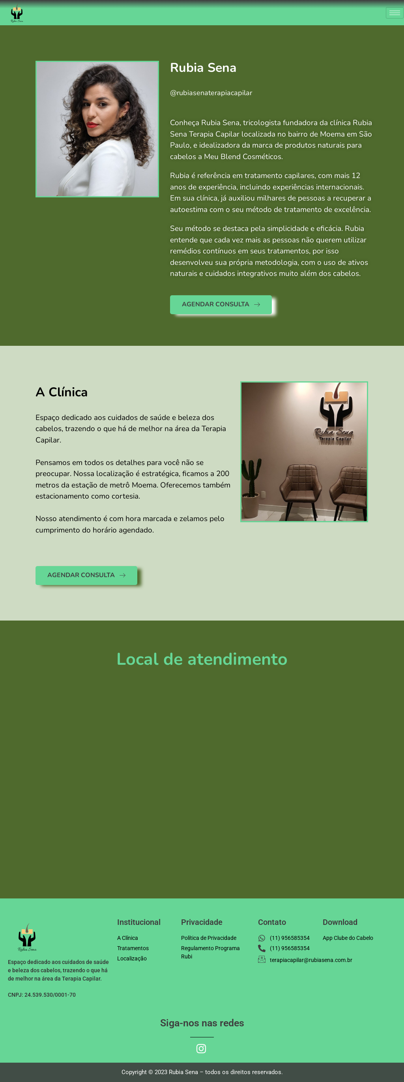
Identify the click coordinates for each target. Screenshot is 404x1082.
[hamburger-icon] (395, 13)
